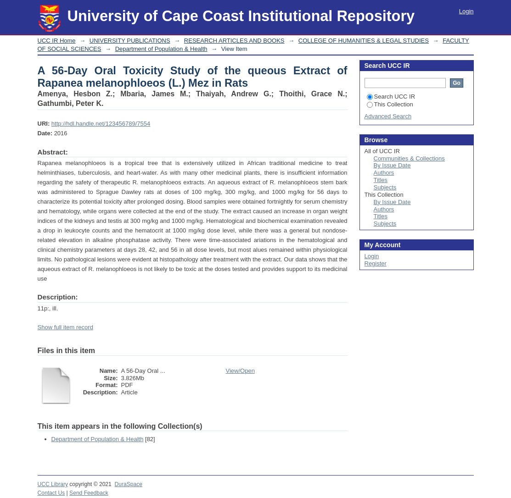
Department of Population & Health (161, 48)
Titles (381, 180)
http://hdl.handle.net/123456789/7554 (100, 123)
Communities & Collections (409, 158)
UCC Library (53, 484)
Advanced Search (388, 116)
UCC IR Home (57, 40)
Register (376, 263)
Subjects (385, 187)
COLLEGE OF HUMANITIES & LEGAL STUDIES (363, 40)
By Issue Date (392, 165)
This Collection (390, 104)
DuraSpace (128, 484)
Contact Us (51, 493)
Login (466, 11)
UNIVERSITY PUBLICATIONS (130, 40)
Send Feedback (88, 493)
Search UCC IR (391, 96)
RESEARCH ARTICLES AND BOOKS (234, 40)
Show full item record (65, 327)
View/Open (240, 370)
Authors (384, 172)
